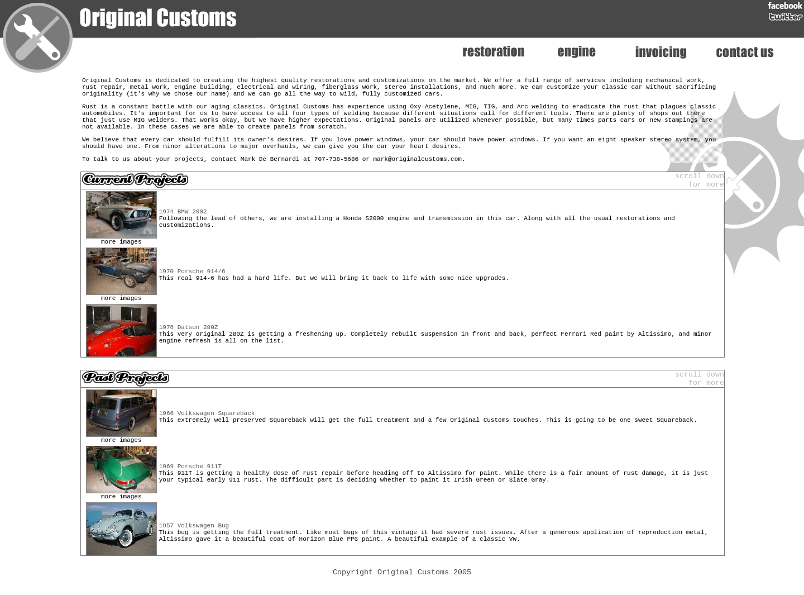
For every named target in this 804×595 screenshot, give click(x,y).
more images (121, 259)
